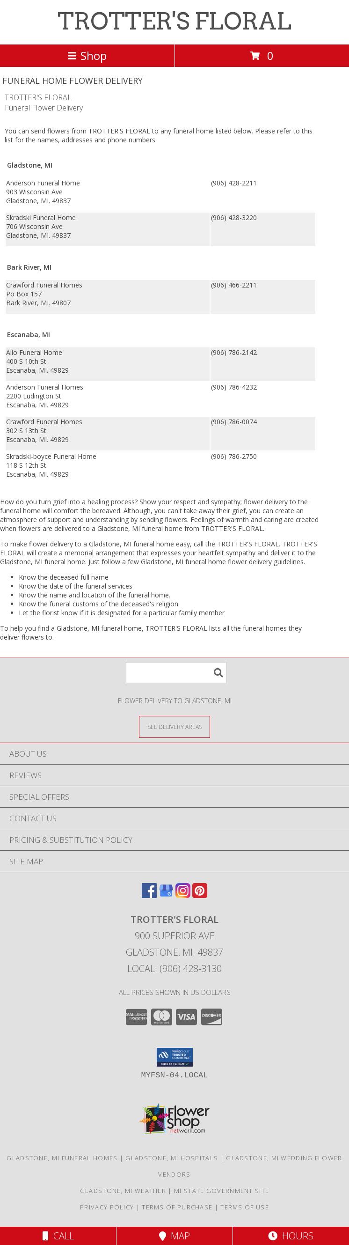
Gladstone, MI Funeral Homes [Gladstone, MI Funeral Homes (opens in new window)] (62, 1158)
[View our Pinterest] (199, 895)
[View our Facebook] (149, 895)
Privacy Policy (107, 1207)
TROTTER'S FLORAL (174, 21)
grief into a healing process (94, 501)
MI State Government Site (221, 1190)
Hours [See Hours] (290, 1236)
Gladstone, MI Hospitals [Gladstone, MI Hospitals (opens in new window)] (171, 1158)
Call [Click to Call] (58, 1236)
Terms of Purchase (177, 1207)
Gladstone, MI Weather (123, 1190)
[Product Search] (176, 672)
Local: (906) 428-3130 (174, 968)
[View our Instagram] (182, 895)
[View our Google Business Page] (166, 895)
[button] (175, 1057)
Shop (87, 55)
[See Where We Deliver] (174, 726)
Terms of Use (244, 1207)
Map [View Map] (174, 1236)
